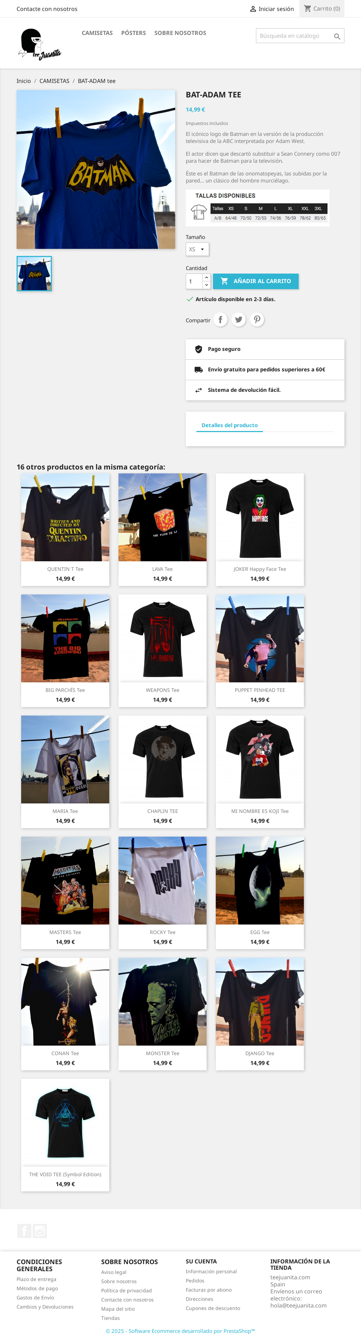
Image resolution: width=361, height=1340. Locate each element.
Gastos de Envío (35, 1297)
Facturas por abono (209, 1289)
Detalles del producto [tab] (230, 425)
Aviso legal (114, 1272)
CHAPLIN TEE (162, 811)
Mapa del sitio (118, 1308)
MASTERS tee (65, 932)
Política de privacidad (126, 1290)
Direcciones (199, 1299)
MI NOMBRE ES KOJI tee (260, 811)
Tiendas (110, 1318)
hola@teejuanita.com (298, 1305)
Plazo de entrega (36, 1279)
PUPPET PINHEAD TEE (260, 690)
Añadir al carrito (255, 281)
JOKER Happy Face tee (260, 569)
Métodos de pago (37, 1288)
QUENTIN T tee (65, 569)
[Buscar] (300, 35)
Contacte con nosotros (47, 9)
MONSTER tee (162, 1053)
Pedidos (195, 1280)
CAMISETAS (97, 33)
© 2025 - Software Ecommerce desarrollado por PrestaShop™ (180, 1330)
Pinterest (257, 319)
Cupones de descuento (213, 1308)
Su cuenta (201, 1261)
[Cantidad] (194, 281)
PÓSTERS (133, 33)
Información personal (211, 1271)
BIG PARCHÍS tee (65, 690)
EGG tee (260, 932)
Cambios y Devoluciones (45, 1306)
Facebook (24, 1231)
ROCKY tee (163, 932)
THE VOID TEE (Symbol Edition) (65, 1174)
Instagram (40, 1231)
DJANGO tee (259, 1053)
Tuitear (239, 319)
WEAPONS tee (162, 690)
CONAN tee (65, 1053)
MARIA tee (65, 811)
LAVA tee (162, 569)
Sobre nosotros (180, 33)
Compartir (220, 319)
